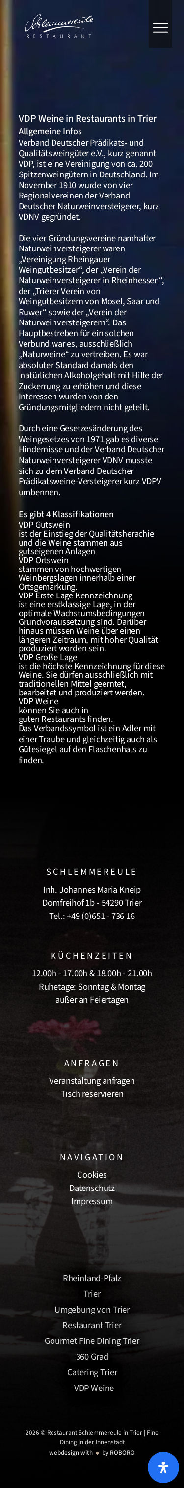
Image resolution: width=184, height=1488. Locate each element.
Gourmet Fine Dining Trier (92, 1341)
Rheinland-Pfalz (92, 1278)
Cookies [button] (92, 1174)
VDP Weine (94, 1388)
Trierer (47, 291)
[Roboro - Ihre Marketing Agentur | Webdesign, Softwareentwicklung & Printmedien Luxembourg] (92, 1452)
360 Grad (92, 1356)
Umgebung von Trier (92, 1309)
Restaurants (63, 719)
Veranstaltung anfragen (91, 1080)
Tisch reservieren (92, 1094)
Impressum (91, 1201)
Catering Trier (92, 1372)
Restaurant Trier (91, 1325)
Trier (91, 1294)
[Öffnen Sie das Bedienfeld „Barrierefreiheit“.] (163, 1467)
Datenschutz (92, 1188)
